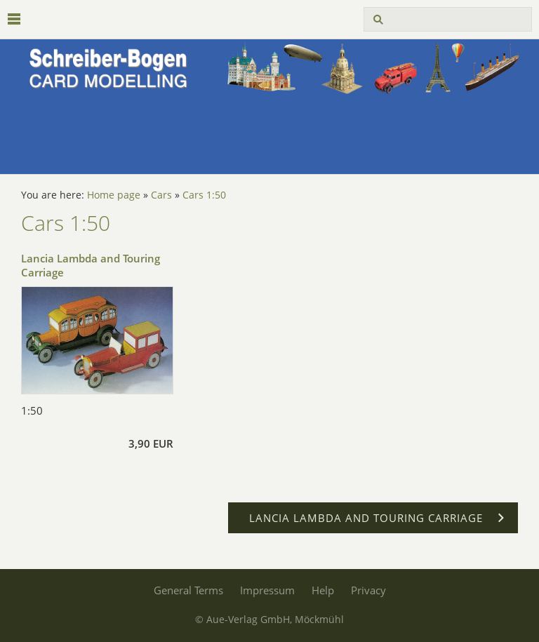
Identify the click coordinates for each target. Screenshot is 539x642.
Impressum (267, 590)
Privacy (368, 590)
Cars (161, 195)
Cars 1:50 (204, 195)
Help (323, 590)
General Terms (188, 590)
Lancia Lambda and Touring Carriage (90, 265)
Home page (113, 195)
